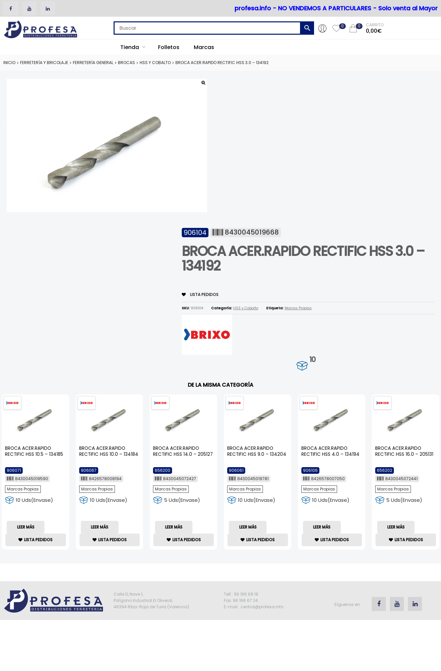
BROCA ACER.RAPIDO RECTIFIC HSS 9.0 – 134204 (256, 451)
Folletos (168, 47)
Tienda (132, 47)
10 (312, 359)
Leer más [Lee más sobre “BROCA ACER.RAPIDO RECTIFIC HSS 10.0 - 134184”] (99, 527)
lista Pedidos (200, 294)
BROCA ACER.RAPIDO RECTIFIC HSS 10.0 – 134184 (108, 451)
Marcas (204, 47)
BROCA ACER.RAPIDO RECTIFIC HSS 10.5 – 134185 (34, 451)
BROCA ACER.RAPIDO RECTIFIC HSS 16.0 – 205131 (404, 451)
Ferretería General (93, 62)
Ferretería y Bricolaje (44, 62)
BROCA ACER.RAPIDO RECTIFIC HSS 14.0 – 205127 (183, 451)
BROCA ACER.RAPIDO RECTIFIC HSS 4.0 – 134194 (330, 451)
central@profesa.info (262, 607)
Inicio (9, 62)
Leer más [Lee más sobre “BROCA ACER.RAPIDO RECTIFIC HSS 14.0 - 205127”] (173, 527)
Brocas (126, 62)
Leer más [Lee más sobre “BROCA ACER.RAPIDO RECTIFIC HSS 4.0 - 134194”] (321, 527)
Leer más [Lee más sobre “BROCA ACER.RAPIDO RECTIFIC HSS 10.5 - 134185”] (25, 527)
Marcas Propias (298, 308)
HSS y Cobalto (155, 62)
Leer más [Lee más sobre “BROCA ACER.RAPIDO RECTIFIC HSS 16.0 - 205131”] (396, 527)
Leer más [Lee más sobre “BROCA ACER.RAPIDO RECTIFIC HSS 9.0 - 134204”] (248, 527)
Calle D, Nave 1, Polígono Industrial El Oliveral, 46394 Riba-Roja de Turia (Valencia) (151, 600)
